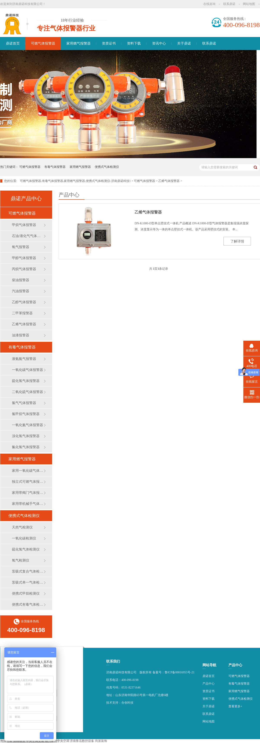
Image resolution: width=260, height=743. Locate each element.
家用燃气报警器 (78, 43)
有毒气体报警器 (55, 166)
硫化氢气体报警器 (26, 381)
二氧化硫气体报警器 (27, 392)
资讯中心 (159, 43)
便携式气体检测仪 (107, 166)
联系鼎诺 (229, 4)
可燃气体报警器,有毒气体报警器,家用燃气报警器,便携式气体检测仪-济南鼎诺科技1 (75, 181)
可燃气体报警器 (43, 43)
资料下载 (134, 43)
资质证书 (109, 43)
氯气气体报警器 (24, 403)
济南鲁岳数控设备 (82, 741)
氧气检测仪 (20, 560)
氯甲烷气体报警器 (26, 414)
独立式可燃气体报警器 (27, 481)
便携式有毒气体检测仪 (27, 604)
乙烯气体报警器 (169, 181)
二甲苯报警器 (22, 313)
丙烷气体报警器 (24, 269)
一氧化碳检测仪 (24, 538)
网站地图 (249, 4)
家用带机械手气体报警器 (27, 503)
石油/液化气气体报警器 (27, 236)
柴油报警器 (20, 280)
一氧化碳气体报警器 (27, 370)
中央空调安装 (35, 741)
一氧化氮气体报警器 (27, 425)
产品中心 (208, 683)
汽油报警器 (20, 291)
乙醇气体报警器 (24, 302)
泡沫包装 (6, 741)
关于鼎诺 (184, 43)
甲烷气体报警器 (24, 225)
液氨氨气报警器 (24, 359)
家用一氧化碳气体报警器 (27, 470)
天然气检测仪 (22, 527)
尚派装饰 (101, 741)
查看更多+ (235, 706)
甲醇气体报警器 (24, 258)
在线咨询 (209, 4)
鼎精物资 (19, 741)
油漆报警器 (20, 335)
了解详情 (237, 241)
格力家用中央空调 (57, 741)
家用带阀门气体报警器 (27, 492)
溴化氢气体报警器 (26, 436)
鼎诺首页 (13, 43)
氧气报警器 (20, 247)
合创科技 (127, 702)
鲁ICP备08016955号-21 (179, 672)
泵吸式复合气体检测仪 (27, 571)
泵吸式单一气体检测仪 (27, 582)
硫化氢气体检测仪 (26, 549)
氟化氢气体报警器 (26, 447)
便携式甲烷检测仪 (26, 593)
